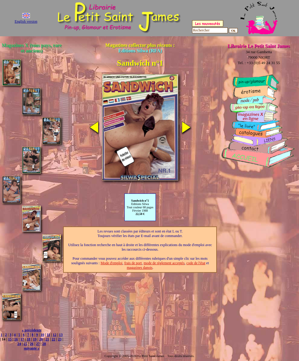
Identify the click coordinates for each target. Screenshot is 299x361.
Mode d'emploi (112, 263)
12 (54, 335)
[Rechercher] (210, 30)
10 (42, 335)
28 (44, 344)
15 (9, 339)
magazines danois (140, 267)
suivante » (32, 348)
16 (16, 339)
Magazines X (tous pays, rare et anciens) (32, 48)
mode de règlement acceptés (164, 263)
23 (60, 339)
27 (38, 344)
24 (19, 344)
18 (28, 339)
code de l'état (195, 263)
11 (48, 335)
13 (61, 335)
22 (53, 339)
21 (47, 339)
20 (41, 339)
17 (22, 339)
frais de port (133, 263)
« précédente (31, 330)
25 (25, 344)
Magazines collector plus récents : (140, 48)
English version (26, 21)
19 (35, 339)
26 (32, 344)
